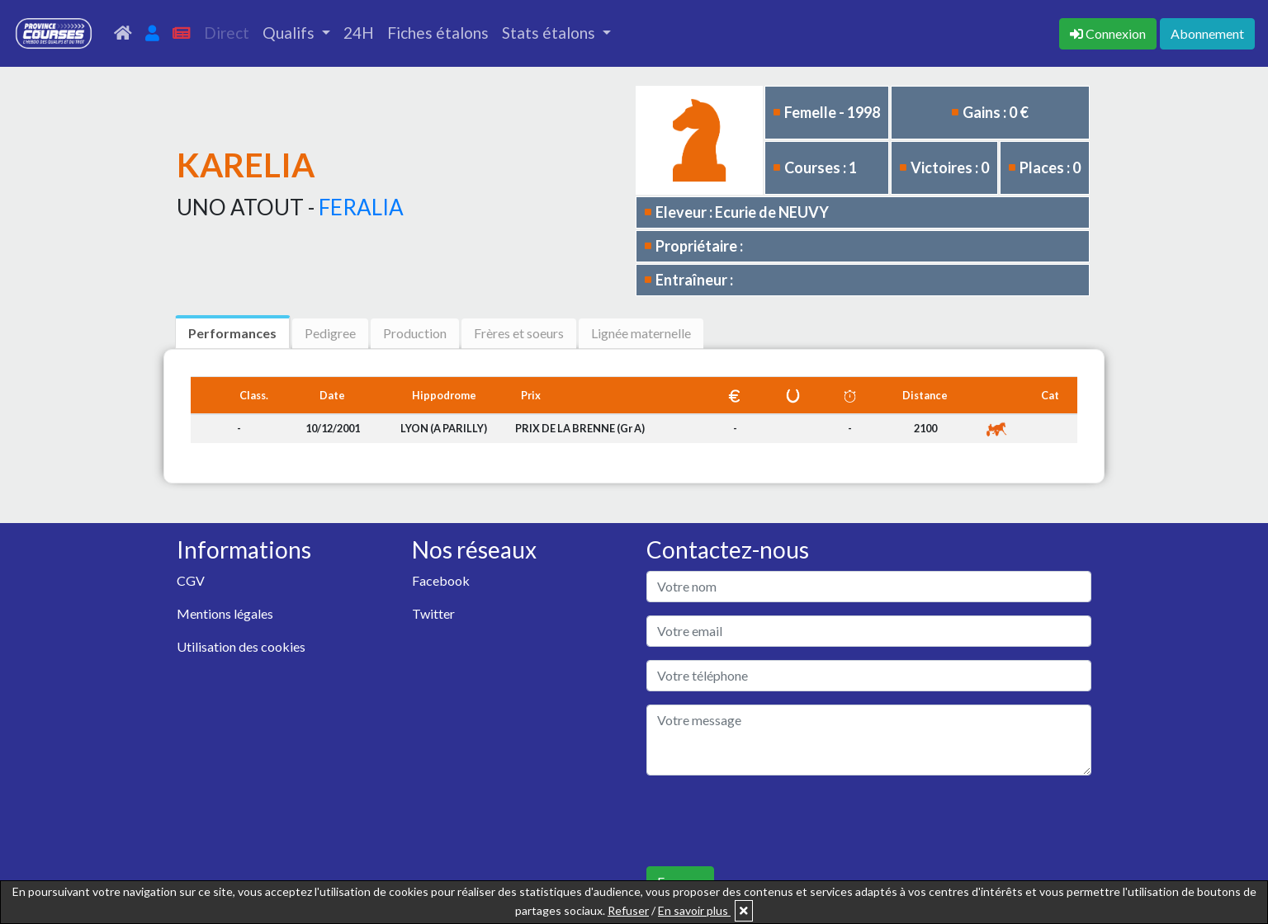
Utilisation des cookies (241, 646)
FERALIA (361, 207)
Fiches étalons (438, 32)
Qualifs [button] (290, 32)
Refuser (628, 910)
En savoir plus (694, 910)
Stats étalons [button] (550, 32)
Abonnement (1207, 33)
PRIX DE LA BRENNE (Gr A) (580, 428)
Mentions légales (225, 613)
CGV (191, 580)
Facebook (441, 580)
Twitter (433, 613)
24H (358, 32)
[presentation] (771, 821)
